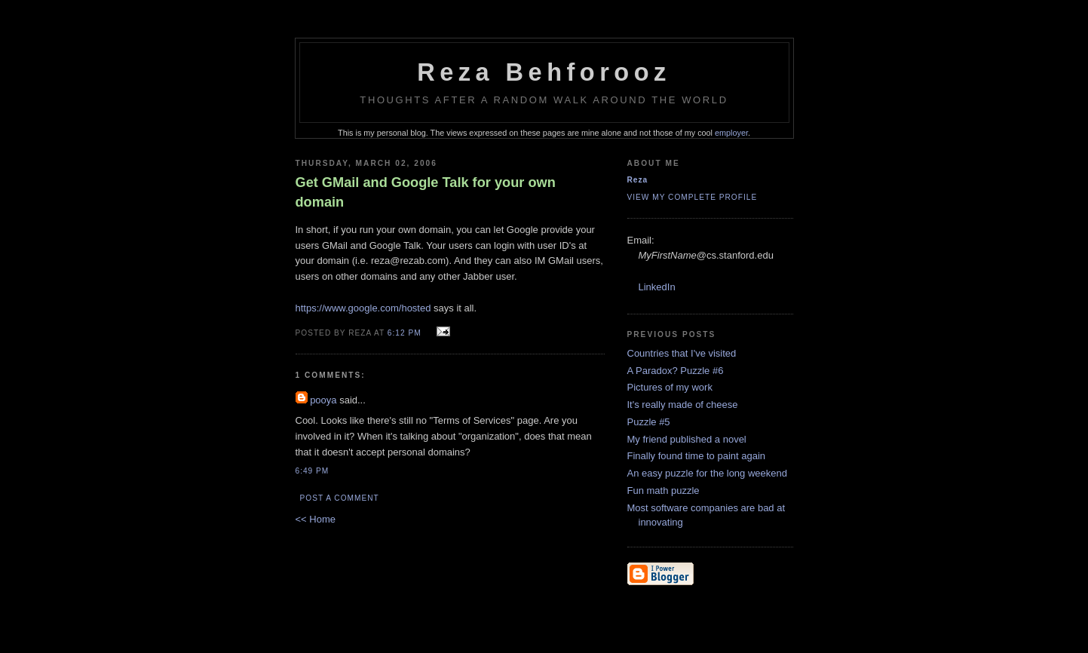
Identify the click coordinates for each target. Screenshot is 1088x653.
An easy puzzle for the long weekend (707, 473)
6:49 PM (312, 471)
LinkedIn (657, 287)
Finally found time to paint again (696, 455)
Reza (637, 180)
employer (731, 132)
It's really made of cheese (682, 404)
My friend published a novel (686, 439)
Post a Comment (339, 498)
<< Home (316, 519)
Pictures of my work (670, 387)
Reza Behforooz (544, 72)
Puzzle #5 (648, 422)
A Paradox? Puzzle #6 (675, 370)
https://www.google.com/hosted (363, 308)
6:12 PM (404, 333)
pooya (323, 400)
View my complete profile (692, 197)
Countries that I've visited (682, 353)
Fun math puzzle (663, 490)
